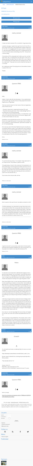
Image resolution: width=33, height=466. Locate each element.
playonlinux (6, 1)
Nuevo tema (16, 18)
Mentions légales (4, 436)
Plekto (3, 255)
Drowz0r (3, 329)
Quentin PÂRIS (5, 76)
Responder (16, 21)
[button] (31, 1)
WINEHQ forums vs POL (24, 402)
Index (9, 402)
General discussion (10, 4)
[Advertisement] (16, 449)
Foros (4, 4)
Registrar (3, 422)
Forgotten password (5, 424)
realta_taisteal (4, 26)
